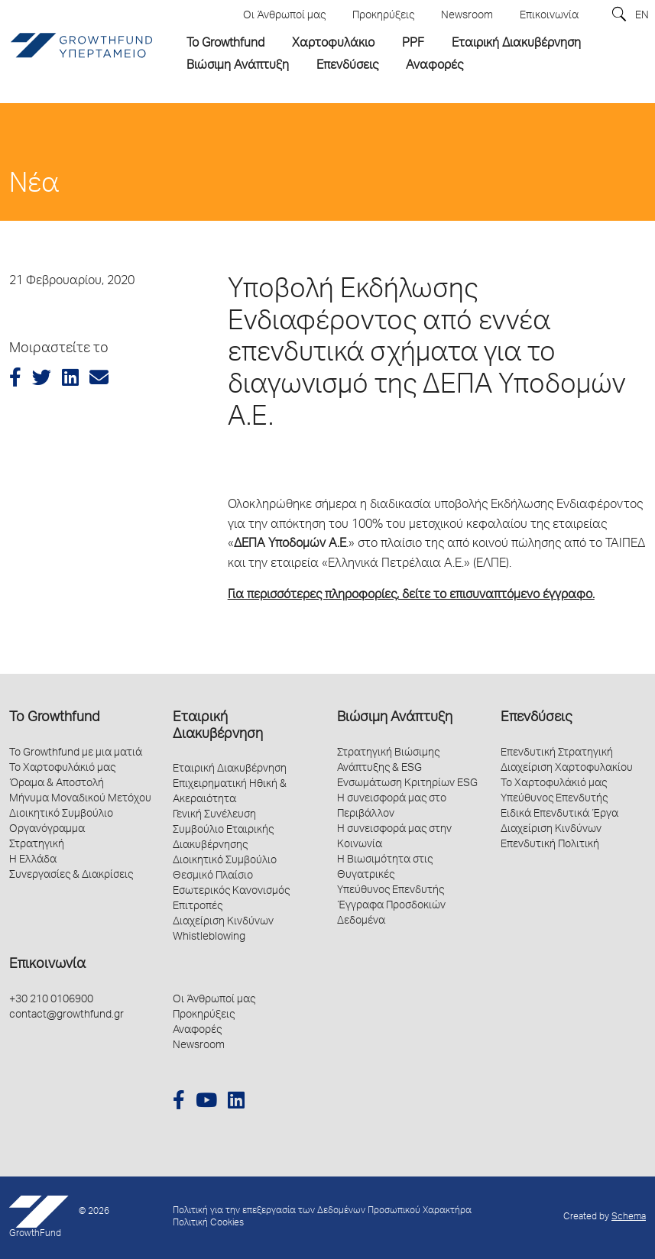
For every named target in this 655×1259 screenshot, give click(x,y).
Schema (628, 1217)
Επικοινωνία (47, 965)
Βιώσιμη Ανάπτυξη (394, 718)
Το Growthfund (54, 718)
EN (642, 16)
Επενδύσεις (536, 718)
